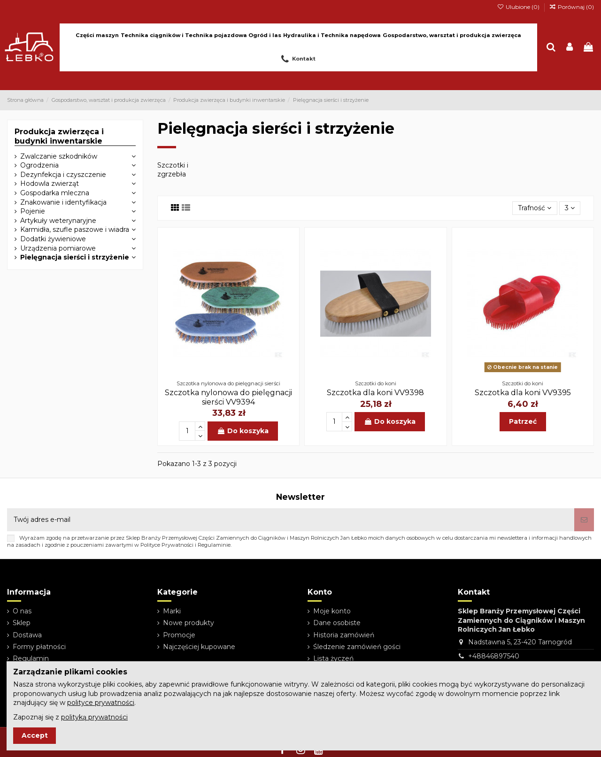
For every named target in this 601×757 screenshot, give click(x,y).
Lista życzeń (333, 658)
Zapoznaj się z (70, 717)
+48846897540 (493, 656)
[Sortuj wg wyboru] (534, 208)
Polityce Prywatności (166, 545)
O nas (22, 611)
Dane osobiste (337, 623)
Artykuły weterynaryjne (58, 220)
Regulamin (31, 658)
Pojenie (32, 211)
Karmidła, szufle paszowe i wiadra (74, 229)
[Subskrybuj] (584, 519)
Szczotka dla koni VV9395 (523, 392)
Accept (35, 735)
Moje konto (332, 611)
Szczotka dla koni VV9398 (375, 392)
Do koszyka (243, 431)
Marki (172, 611)
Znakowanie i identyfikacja (63, 202)
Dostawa (27, 635)
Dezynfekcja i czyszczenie (63, 174)
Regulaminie (214, 545)
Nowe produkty (188, 623)
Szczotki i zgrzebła (172, 170)
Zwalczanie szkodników (58, 156)
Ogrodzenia (39, 165)
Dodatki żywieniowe (53, 239)
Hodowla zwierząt (49, 183)
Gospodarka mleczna (54, 193)
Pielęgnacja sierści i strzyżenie (74, 257)
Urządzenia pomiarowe (58, 248)
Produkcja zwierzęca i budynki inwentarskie (59, 136)
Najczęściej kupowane (199, 646)
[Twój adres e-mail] (290, 519)
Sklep (22, 623)
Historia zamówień (343, 635)
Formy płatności (39, 646)
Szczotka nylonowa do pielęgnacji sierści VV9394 (228, 397)
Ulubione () (518, 6)
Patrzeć (523, 421)
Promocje (179, 635)
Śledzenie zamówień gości (357, 646)
